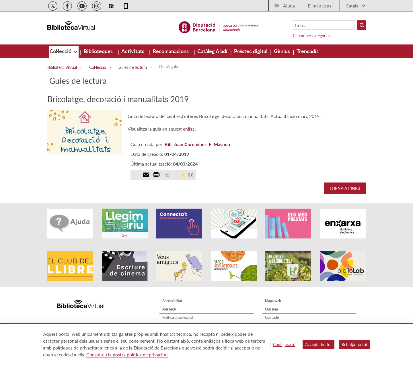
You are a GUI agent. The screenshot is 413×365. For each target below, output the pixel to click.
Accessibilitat (172, 301)
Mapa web (273, 301)
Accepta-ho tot (318, 344)
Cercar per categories (311, 35)
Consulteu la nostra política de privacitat (127, 354)
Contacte (272, 317)
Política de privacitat (177, 317)
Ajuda (289, 5)
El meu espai (320, 5)
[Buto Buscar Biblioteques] (361, 25)
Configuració (284, 344)
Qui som (271, 309)
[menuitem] (61, 51)
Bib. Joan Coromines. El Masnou (197, 144)
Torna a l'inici (345, 188)
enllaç (189, 128)
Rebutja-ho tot (354, 344)
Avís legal (169, 309)
